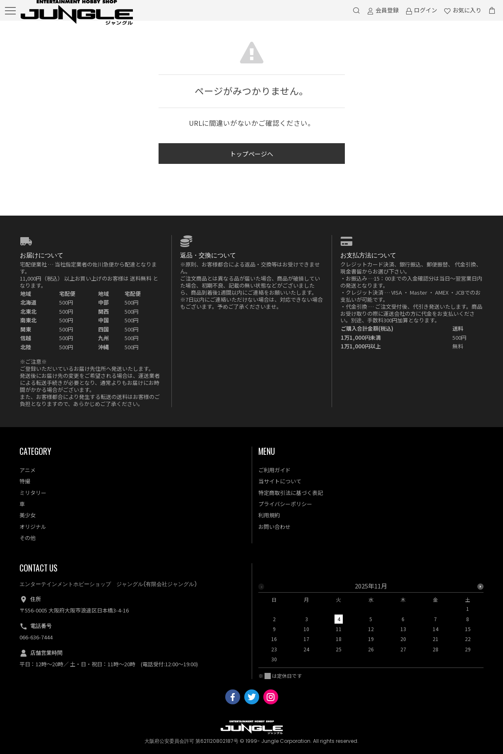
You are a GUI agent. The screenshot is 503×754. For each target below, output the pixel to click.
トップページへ (251, 153)
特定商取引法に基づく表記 (290, 493)
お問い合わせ (274, 527)
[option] (371, 625)
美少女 (27, 515)
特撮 (24, 481)
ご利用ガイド (274, 470)
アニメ (27, 470)
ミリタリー (32, 493)
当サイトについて (279, 481)
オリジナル (32, 527)
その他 (27, 538)
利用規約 (269, 515)
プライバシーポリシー (285, 504)
